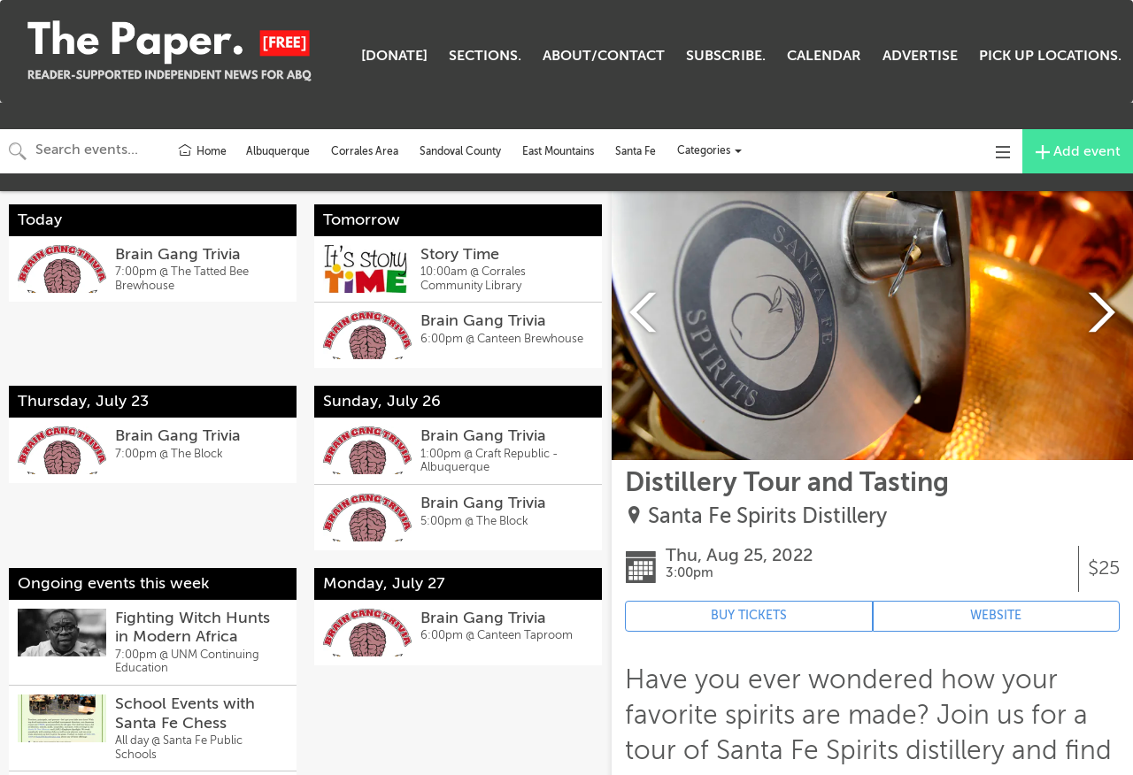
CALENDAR (824, 56)
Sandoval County (460, 151)
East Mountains (558, 151)
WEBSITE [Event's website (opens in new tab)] (995, 615)
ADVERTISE (920, 56)
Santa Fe (635, 151)
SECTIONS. (485, 56)
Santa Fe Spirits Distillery (767, 516)
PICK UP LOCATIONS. (1050, 56)
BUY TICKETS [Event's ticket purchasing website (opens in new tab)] (749, 615)
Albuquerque (278, 151)
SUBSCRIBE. (726, 56)
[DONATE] (394, 56)
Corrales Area (364, 151)
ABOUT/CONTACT (604, 56)
